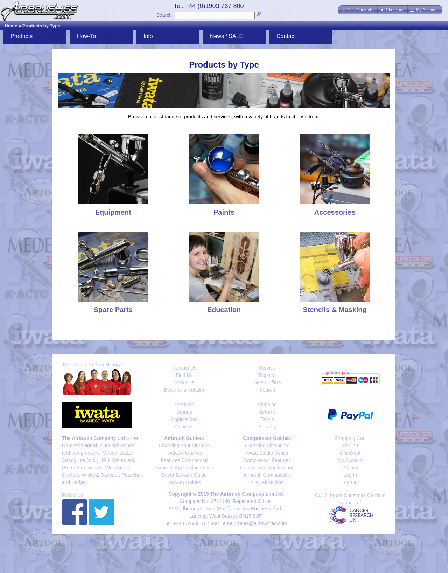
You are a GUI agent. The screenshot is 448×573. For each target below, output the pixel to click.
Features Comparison (184, 460)
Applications (184, 419)
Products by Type (41, 25)
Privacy (350, 467)
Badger (79, 482)
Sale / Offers (267, 382)
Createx (70, 475)
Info (148, 36)
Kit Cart (350, 445)
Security (267, 426)
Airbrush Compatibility (267, 475)
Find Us (184, 375)
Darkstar (110, 475)
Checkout (350, 453)
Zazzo (126, 453)
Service (267, 368)
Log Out (350, 482)
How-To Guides (184, 482)
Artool (68, 460)
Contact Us (184, 368)
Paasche (130, 475)
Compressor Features (267, 460)
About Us (184, 382)
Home (11, 25)
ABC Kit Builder (267, 482)
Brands (184, 412)
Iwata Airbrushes (184, 453)
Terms (267, 419)
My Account (350, 460)
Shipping (267, 404)
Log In (350, 475)
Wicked (90, 475)
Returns (267, 412)
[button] (358, 9)
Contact (286, 36)
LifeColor (87, 460)
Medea (109, 453)
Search (164, 15)
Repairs (267, 375)
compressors (85, 453)
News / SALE (226, 36)
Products (21, 36)
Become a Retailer (184, 390)
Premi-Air (72, 467)
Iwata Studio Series (267, 453)
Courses (184, 426)
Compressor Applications (267, 467)
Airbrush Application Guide (184, 467)
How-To (86, 36)
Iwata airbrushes (116, 445)
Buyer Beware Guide (184, 475)
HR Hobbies (112, 460)
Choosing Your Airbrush (184, 445)
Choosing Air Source (267, 445)
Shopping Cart (350, 438)
